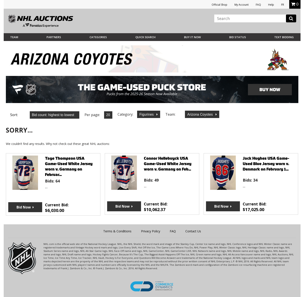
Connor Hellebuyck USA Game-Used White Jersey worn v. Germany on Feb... (167, 164)
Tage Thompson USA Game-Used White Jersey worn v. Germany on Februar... (69, 166)
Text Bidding (284, 37)
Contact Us (193, 231)
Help (271, 5)
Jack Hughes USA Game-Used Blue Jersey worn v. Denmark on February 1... (266, 164)
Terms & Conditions (117, 231)
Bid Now (24, 207)
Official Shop (219, 5)
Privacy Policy (150, 231)
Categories (98, 37)
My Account (241, 5)
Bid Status (237, 37)
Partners (54, 37)
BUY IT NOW (192, 37)
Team (14, 37)
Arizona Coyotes (200, 114)
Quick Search (145, 37)
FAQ (258, 5)
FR (282, 5)
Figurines (147, 114)
